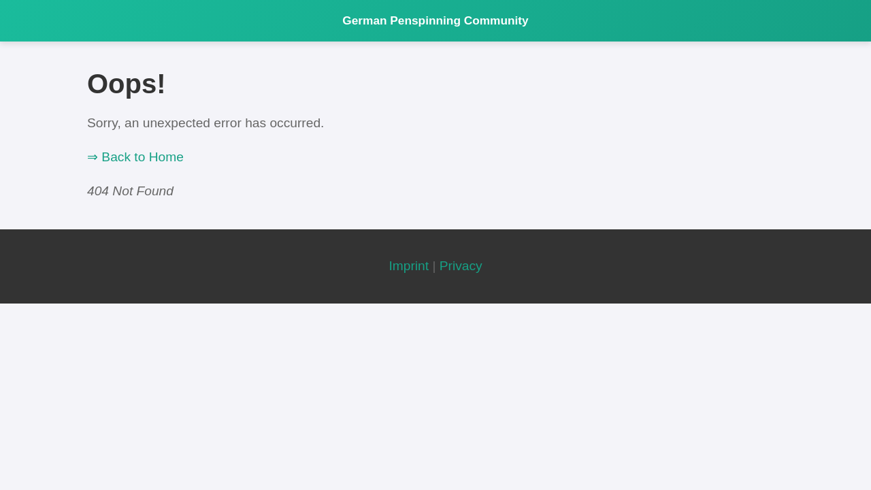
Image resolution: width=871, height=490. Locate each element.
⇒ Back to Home (135, 157)
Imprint (409, 266)
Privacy (461, 266)
